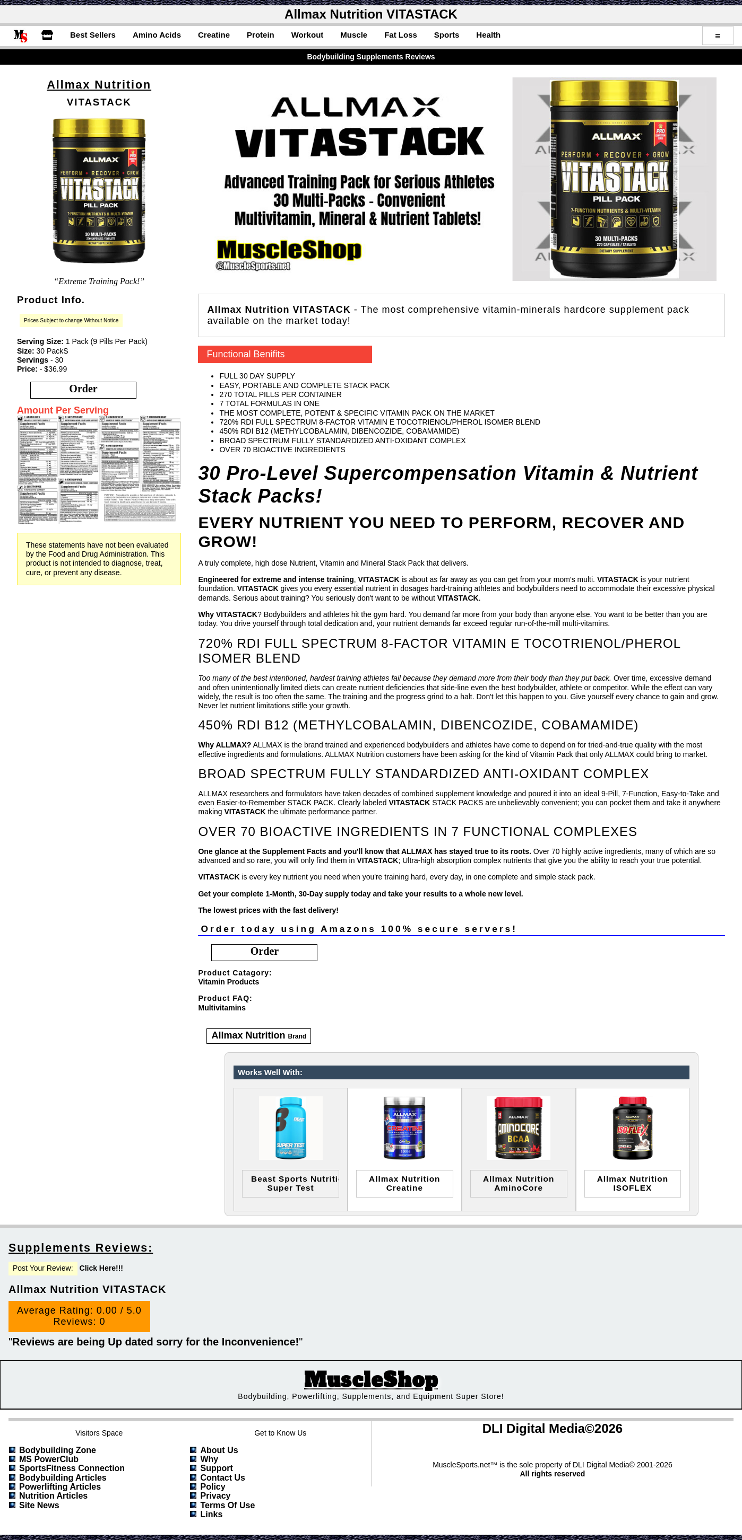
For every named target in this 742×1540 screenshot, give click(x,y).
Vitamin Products (228, 982)
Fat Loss (400, 34)
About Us (219, 1450)
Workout (307, 34)
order (83, 388)
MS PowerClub (49, 1459)
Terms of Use (227, 1505)
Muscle (353, 34)
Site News (39, 1505)
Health (488, 34)
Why (209, 1459)
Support (216, 1468)
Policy (212, 1486)
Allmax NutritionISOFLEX (632, 1183)
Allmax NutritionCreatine (404, 1183)
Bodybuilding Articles (63, 1477)
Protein (260, 34)
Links (211, 1514)
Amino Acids (157, 34)
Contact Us (222, 1477)
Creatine (214, 34)
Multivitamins (221, 1008)
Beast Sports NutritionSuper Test (295, 1183)
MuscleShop (371, 1380)
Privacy (215, 1495)
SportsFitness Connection (72, 1468)
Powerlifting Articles (60, 1486)
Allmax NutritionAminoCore (518, 1183)
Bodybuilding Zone (57, 1450)
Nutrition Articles (53, 1495)
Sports (447, 34)
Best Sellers (93, 34)
